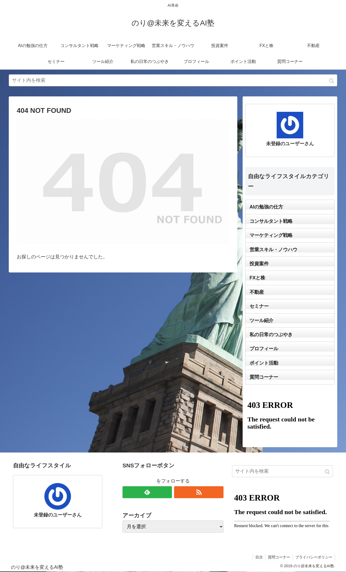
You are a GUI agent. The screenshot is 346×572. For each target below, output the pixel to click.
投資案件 (259, 263)
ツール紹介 (261, 320)
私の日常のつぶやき (271, 334)
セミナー (259, 306)
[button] (332, 80)
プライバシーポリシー (313, 557)
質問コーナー (264, 377)
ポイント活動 (264, 363)
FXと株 (257, 277)
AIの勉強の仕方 (266, 207)
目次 (257, 557)
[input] (173, 80)
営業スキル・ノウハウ (273, 249)
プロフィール (264, 348)
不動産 (257, 292)
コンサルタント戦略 (271, 221)
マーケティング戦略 (271, 235)
